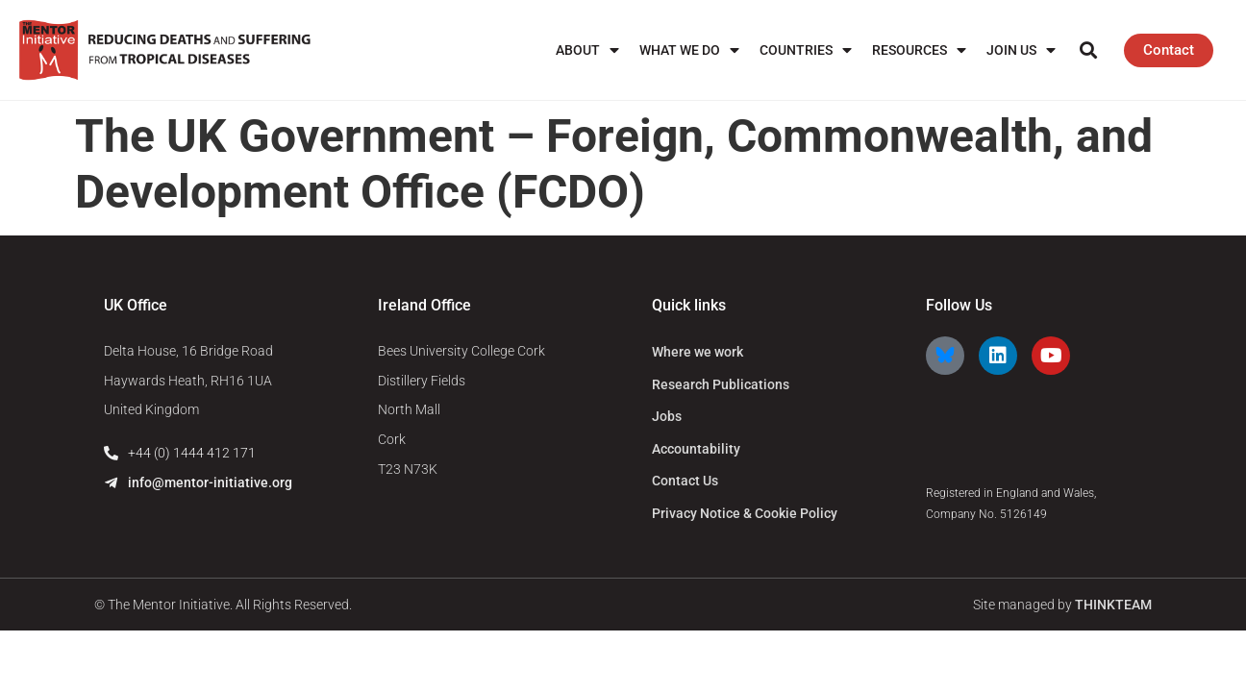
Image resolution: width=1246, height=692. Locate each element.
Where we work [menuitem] (697, 351)
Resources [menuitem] (919, 50)
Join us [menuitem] (1021, 50)
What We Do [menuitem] (689, 50)
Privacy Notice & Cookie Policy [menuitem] (744, 513)
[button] (1089, 50)
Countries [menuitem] (806, 50)
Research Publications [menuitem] (720, 384)
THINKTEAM (1113, 604)
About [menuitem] (587, 50)
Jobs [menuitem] (667, 416)
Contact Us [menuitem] (685, 480)
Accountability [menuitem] (696, 449)
